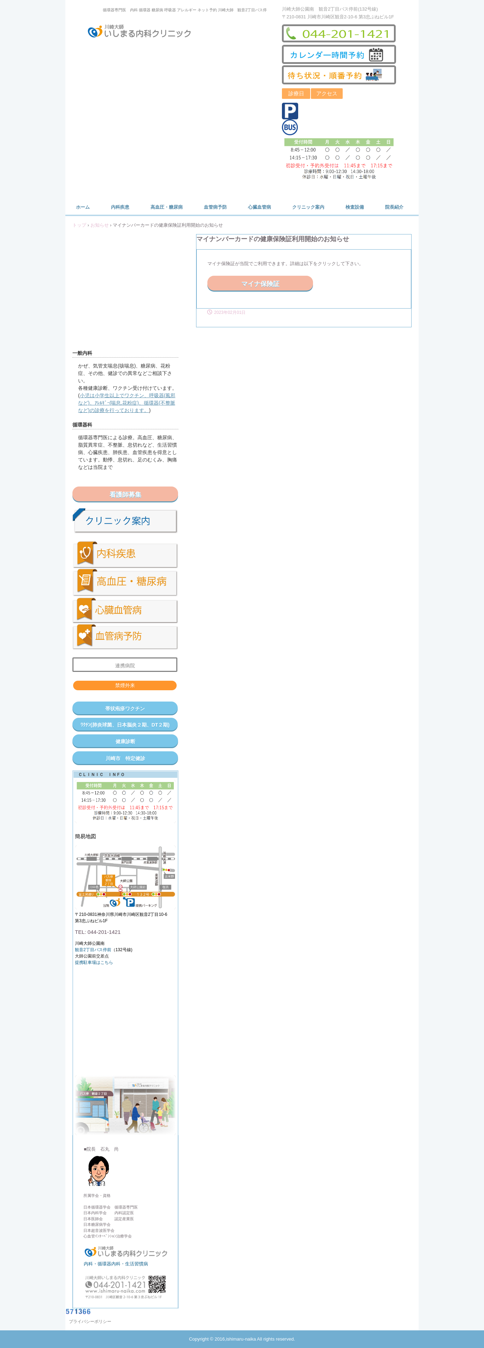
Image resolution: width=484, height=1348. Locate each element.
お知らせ (99, 225)
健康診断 (125, 741)
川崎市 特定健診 (125, 758)
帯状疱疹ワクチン (125, 708)
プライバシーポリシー (90, 1321)
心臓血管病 (259, 207)
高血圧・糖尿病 (166, 207)
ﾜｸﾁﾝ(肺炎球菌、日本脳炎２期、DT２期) (125, 725)
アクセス (326, 93)
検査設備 (355, 207)
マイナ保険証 (260, 283)
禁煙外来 (125, 685)
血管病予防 (215, 207)
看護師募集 (125, 494)
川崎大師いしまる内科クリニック (143, 32)
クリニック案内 (308, 207)
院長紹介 (394, 207)
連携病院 (125, 665)
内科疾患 (120, 207)
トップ (79, 225)
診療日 (296, 93)
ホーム (83, 207)
